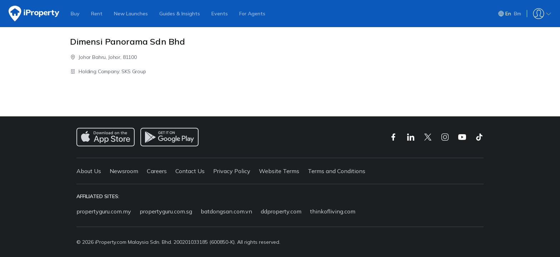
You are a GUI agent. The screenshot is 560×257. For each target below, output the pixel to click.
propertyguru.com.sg (166, 211)
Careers (157, 171)
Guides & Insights (179, 13)
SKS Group (133, 71)
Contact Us (190, 171)
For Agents (252, 13)
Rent (96, 13)
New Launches (131, 13)
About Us (88, 171)
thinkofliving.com (332, 211)
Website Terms (279, 171)
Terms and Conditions (336, 171)
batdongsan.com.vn (226, 211)
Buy (75, 13)
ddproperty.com (281, 211)
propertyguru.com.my (103, 211)
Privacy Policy (231, 171)
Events (219, 13)
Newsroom (124, 171)
